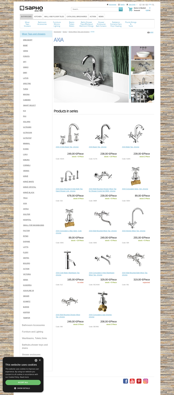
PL (153, 4)
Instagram (145, 381)
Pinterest (139, 381)
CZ (140, 4)
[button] (23, 388)
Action (93, 17)
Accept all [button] (23, 382)
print (151, 32)
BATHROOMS (26, 17)
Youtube (132, 381)
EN (150, 4)
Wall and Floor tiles (54, 17)
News (101, 17)
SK (144, 4)
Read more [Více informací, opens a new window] (24, 377)
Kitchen (38, 17)
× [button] (40, 360)
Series (65, 32)
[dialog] (23, 374)
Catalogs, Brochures (77, 17)
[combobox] (36, 360)
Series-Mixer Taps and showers (79, 32)
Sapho (122, 4)
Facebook (125, 381)
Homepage (112, 4)
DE (147, 4)
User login (132, 4)
